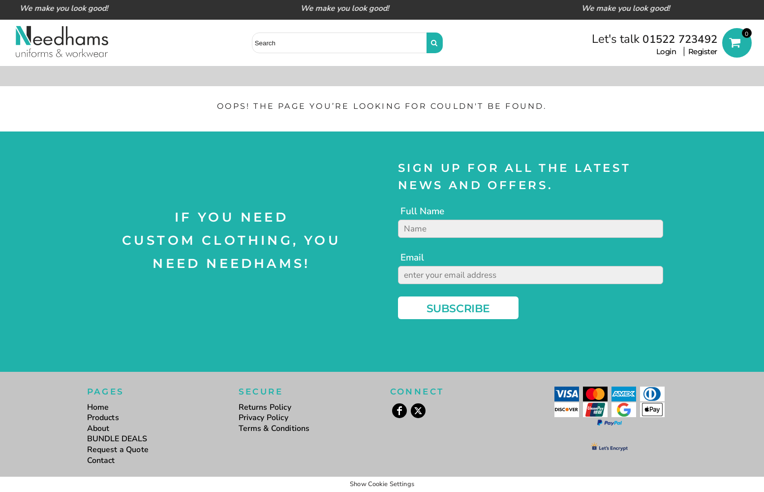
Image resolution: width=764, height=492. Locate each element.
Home (98, 407)
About (98, 428)
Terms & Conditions (274, 428)
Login (666, 51)
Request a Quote (118, 449)
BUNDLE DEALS (117, 438)
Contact (101, 460)
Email (412, 257)
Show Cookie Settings (382, 484)
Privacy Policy (263, 417)
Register (702, 51)
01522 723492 (679, 39)
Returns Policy (265, 407)
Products (103, 417)
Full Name (422, 211)
